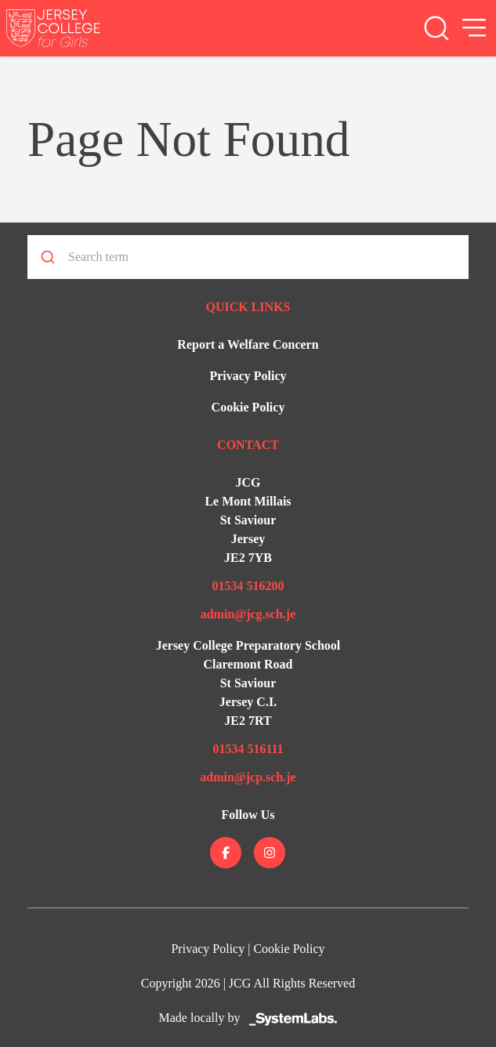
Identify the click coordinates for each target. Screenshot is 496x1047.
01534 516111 (247, 748)
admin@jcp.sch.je (247, 777)
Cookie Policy (248, 407)
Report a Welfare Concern (247, 344)
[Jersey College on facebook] (225, 852)
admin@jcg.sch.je (248, 614)
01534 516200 (248, 585)
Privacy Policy (247, 375)
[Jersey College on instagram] (269, 852)
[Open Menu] (474, 28)
